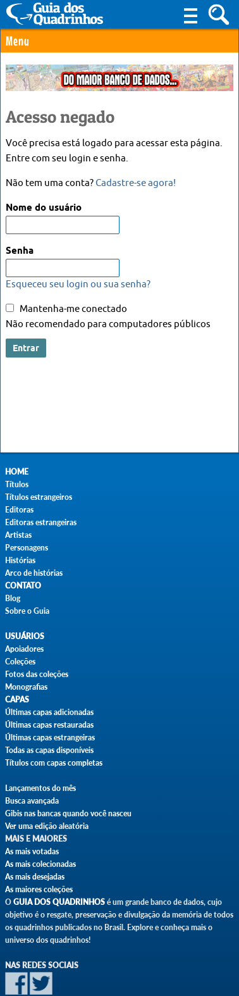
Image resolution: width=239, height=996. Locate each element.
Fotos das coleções (36, 674)
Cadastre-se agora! (135, 183)
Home (16, 471)
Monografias (26, 687)
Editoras (19, 509)
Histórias (20, 560)
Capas (17, 699)
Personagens (26, 547)
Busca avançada (32, 801)
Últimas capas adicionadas (49, 712)
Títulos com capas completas (53, 763)
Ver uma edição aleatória (47, 826)
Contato (23, 585)
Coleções (20, 661)
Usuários (24, 636)
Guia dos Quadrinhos (59, 902)
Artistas (18, 535)
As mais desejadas (34, 876)
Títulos (16, 484)
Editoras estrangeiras (41, 522)
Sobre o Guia (27, 611)
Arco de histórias (34, 573)
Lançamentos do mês (40, 788)
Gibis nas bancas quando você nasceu (68, 813)
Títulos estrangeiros (38, 497)
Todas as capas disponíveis (49, 750)
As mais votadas (32, 851)
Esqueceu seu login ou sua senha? (78, 284)
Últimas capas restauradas (49, 725)
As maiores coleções (39, 889)
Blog (12, 598)
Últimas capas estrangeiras (50, 737)
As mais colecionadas (40, 864)
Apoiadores (24, 649)
